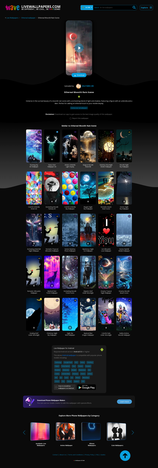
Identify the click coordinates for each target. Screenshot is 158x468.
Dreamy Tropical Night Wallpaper (106, 292)
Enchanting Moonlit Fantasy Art (52, 208)
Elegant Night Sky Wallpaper (88, 208)
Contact (55, 455)
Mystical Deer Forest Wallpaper (52, 292)
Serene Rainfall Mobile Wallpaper (124, 250)
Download (79, 75)
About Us (63, 455)
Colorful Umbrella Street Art (34, 208)
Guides (103, 455)
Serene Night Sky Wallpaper (124, 208)
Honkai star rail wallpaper (79, 108)
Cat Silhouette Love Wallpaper (106, 250)
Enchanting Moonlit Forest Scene (70, 292)
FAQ (97, 455)
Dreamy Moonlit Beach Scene (124, 292)
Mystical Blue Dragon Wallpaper (88, 334)
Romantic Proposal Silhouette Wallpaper (52, 250)
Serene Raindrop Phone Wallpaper (70, 250)
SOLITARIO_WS (84, 86)
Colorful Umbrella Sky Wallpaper (70, 208)
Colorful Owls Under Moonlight (106, 334)
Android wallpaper (69, 355)
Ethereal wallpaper (28, 18)
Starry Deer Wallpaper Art (52, 166)
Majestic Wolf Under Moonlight (88, 292)
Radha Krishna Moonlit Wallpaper (124, 334)
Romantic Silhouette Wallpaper (34, 292)
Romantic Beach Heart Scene (106, 208)
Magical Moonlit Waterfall (88, 166)
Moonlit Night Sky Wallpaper (124, 166)
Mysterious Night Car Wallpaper (88, 250)
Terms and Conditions (75, 455)
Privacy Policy (89, 455)
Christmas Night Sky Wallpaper (52, 334)
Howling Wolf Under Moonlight (33, 334)
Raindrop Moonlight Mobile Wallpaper (106, 166)
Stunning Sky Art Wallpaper (34, 166)
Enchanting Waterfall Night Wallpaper (34, 250)
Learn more (124, 402)
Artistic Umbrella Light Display (70, 166)
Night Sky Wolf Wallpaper (70, 334)
